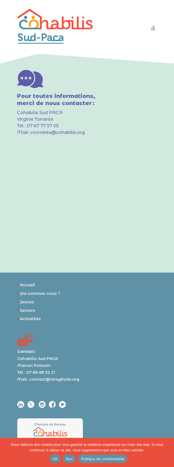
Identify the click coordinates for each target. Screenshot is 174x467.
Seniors (26, 310)
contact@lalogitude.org (54, 379)
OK (55, 459)
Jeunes (25, 302)
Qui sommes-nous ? (38, 293)
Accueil (26, 284)
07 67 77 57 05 (43, 125)
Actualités (29, 318)
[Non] (167, 452)
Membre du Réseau (50, 424)
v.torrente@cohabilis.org (57, 132)
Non (69, 459)
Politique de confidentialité (102, 459)
